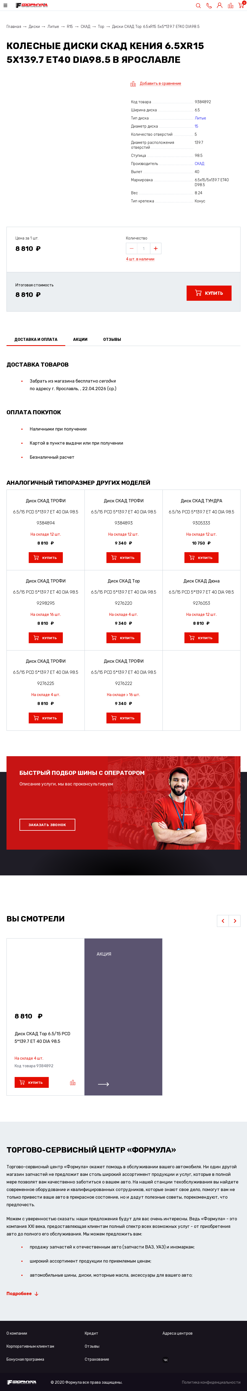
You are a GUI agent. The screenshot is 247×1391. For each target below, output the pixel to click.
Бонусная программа (25, 1359)
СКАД (85, 26)
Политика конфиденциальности (211, 1382)
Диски (34, 26)
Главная (13, 26)
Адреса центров (177, 1333)
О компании (16, 1333)
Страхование (97, 1359)
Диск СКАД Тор (42, 1037)
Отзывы (92, 1346)
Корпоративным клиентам (30, 1346)
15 (196, 126)
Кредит (91, 1333)
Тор (101, 26)
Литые (53, 26)
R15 (70, 26)
